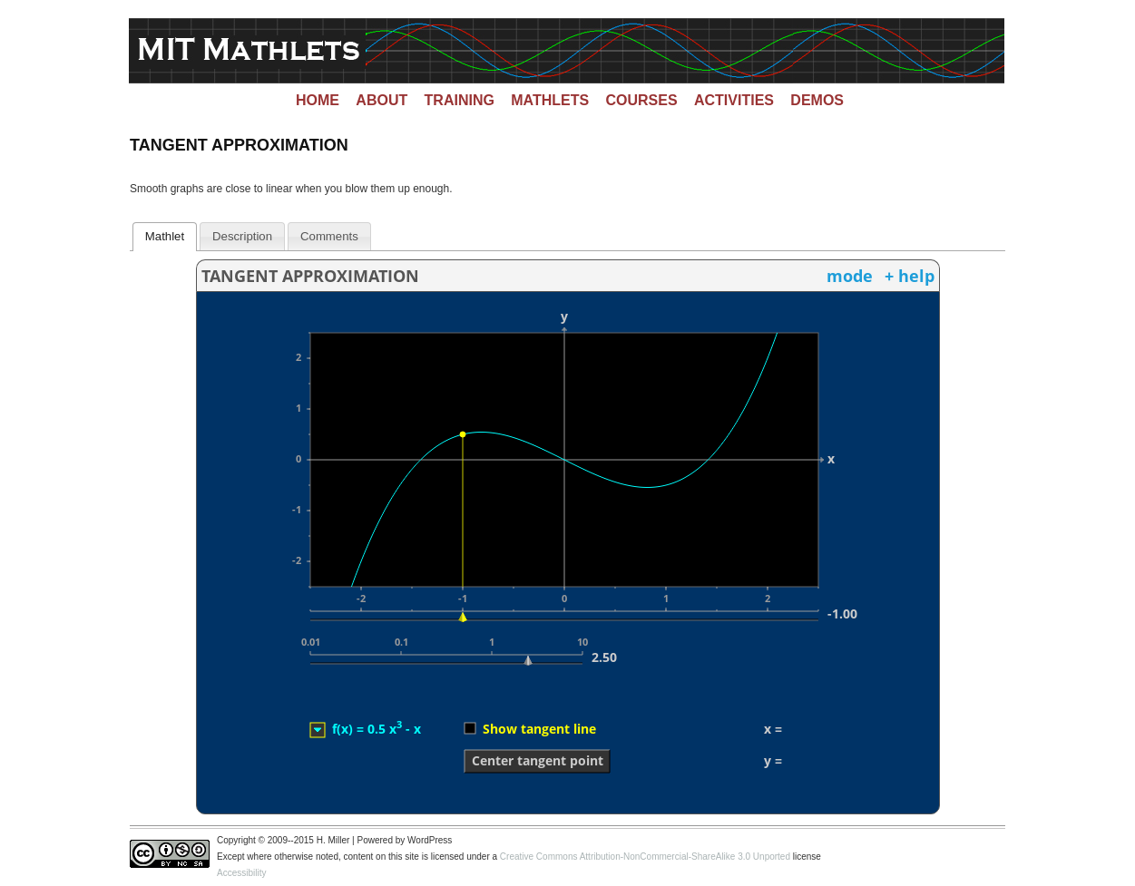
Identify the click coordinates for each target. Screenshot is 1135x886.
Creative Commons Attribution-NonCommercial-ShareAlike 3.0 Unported (645, 857)
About (381, 100)
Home (317, 100)
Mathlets (550, 100)
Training (459, 100)
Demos (817, 100)
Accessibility (241, 873)
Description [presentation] (242, 236)
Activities (734, 100)
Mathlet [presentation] (164, 236)
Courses (642, 100)
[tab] (165, 236)
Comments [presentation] (329, 236)
